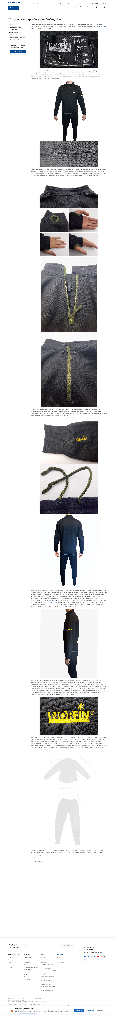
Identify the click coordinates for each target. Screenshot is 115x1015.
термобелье (53, 600)
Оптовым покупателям (30, 977)
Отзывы (10, 967)
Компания (27, 954)
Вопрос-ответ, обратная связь (47, 977)
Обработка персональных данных (48, 987)
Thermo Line (50, 604)
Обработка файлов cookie (48, 990)
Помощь (43, 954)
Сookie (105, 1006)
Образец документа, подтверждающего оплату (48, 981)
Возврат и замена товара (47, 968)
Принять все (79, 1010)
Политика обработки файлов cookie (27, 1013)
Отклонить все (90, 1010)
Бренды (10, 962)
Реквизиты (27, 979)
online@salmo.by (88, 949)
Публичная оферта (46, 984)
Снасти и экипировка (15, 27)
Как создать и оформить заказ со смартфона (47, 965)
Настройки (100, 1010)
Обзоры (11, 25)
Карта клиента (28, 969)
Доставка (43, 960)
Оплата (43, 957)
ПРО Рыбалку (61, 954)
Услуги (10, 965)
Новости (26, 974)
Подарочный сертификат (31, 972)
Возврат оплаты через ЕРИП (48, 971)
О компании (27, 957)
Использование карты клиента (47, 973)
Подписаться (67, 946)
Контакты (26, 960)
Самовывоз (44, 962)
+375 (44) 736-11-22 (92, 3)
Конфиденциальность (97, 1006)
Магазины (27, 962)
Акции (9, 960)
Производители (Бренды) (31, 967)
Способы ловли (13, 29)
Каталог (10, 957)
